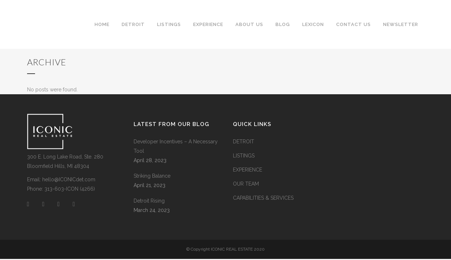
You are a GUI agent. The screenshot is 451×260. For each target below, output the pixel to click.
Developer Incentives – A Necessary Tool (176, 146)
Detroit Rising (149, 201)
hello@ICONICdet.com (68, 179)
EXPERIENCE (247, 170)
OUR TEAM (246, 184)
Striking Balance (152, 176)
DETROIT (243, 141)
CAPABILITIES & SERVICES (263, 198)
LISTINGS (244, 156)
